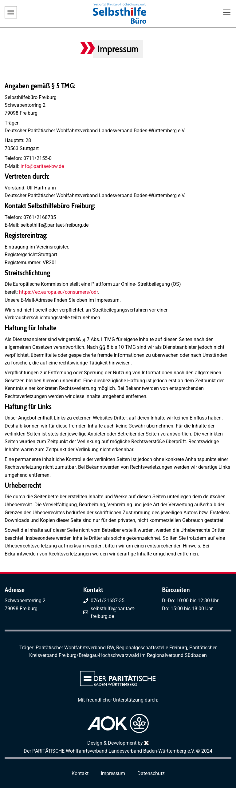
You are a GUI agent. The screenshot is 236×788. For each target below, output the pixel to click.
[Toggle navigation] (226, 13)
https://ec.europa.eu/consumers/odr (58, 292)
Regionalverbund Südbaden (177, 655)
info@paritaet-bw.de (41, 166)
